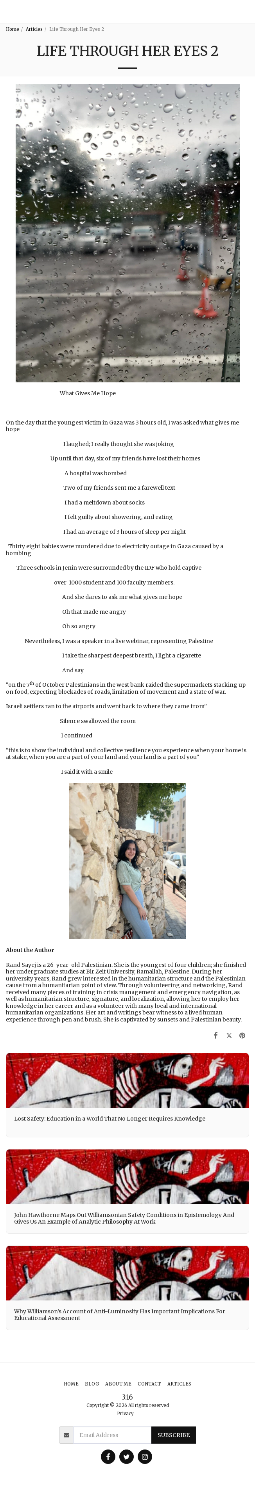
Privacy (125, 1413)
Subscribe (174, 1435)
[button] (246, 11)
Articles (34, 29)
